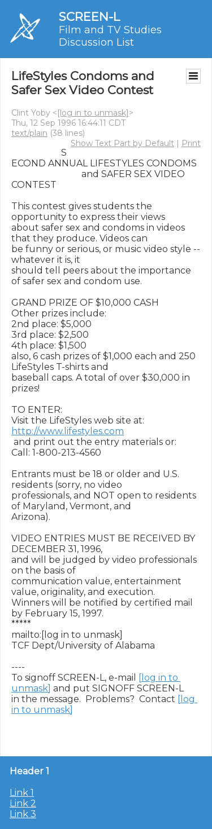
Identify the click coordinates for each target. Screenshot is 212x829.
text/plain (29, 133)
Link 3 (23, 814)
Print (191, 143)
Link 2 (23, 803)
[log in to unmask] (93, 113)
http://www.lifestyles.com (67, 431)
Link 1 (22, 792)
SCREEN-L (89, 17)
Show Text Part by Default (122, 143)
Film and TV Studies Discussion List (110, 36)
